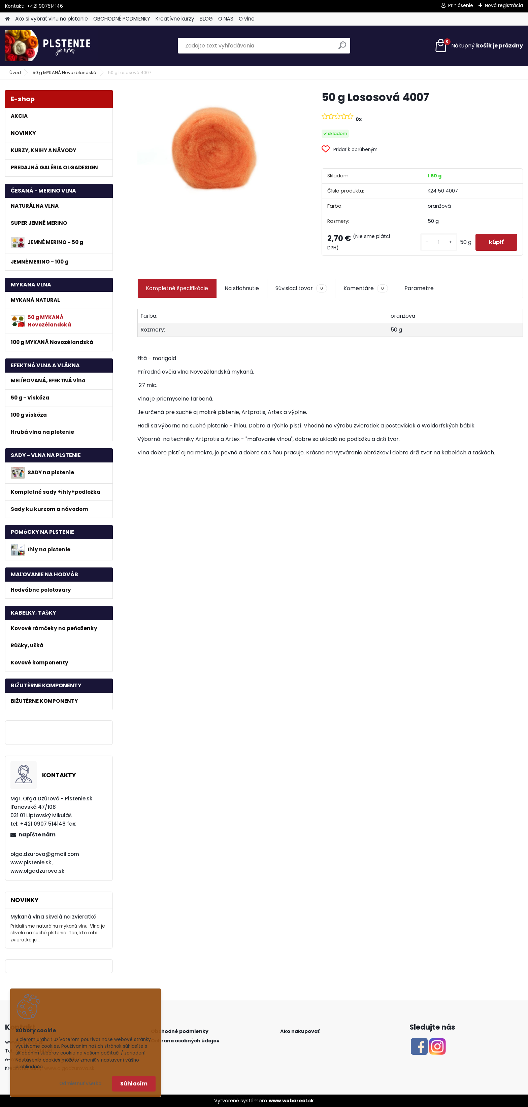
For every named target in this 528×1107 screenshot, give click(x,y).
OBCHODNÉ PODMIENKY (121, 18)
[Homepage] (7, 19)
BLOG (206, 18)
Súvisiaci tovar (301, 288)
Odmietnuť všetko (80, 1083)
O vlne (247, 18)
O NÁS (225, 18)
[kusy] (439, 242)
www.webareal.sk (291, 1100)
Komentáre (365, 288)
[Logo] (51, 46)
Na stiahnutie (242, 288)
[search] (342, 48)
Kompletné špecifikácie (177, 288)
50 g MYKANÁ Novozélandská (64, 72)
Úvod (15, 72)
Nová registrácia (504, 5)
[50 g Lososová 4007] (218, 144)
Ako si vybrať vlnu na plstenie (51, 18)
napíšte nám (37, 834)
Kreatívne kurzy (175, 18)
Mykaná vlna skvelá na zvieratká (53, 916)
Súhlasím (133, 1083)
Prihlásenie (460, 5)
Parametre (419, 288)
